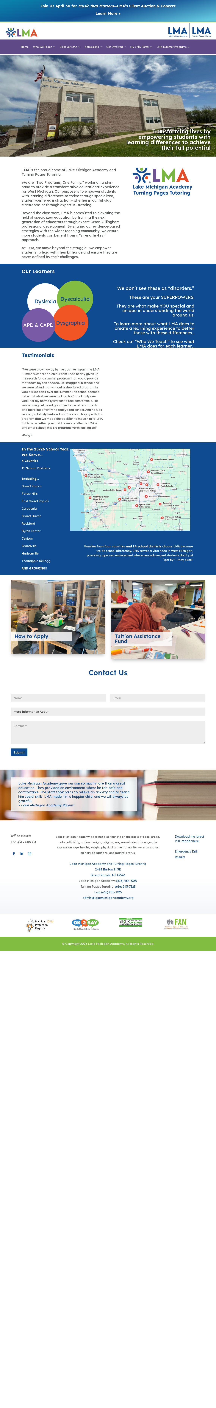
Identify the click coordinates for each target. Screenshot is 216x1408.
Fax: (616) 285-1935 (108, 892)
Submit (19, 752)
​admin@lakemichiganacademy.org (108, 898)
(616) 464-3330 (126, 881)
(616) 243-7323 (125, 886)
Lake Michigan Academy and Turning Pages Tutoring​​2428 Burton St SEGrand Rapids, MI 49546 (108, 869)
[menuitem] (25, 46)
